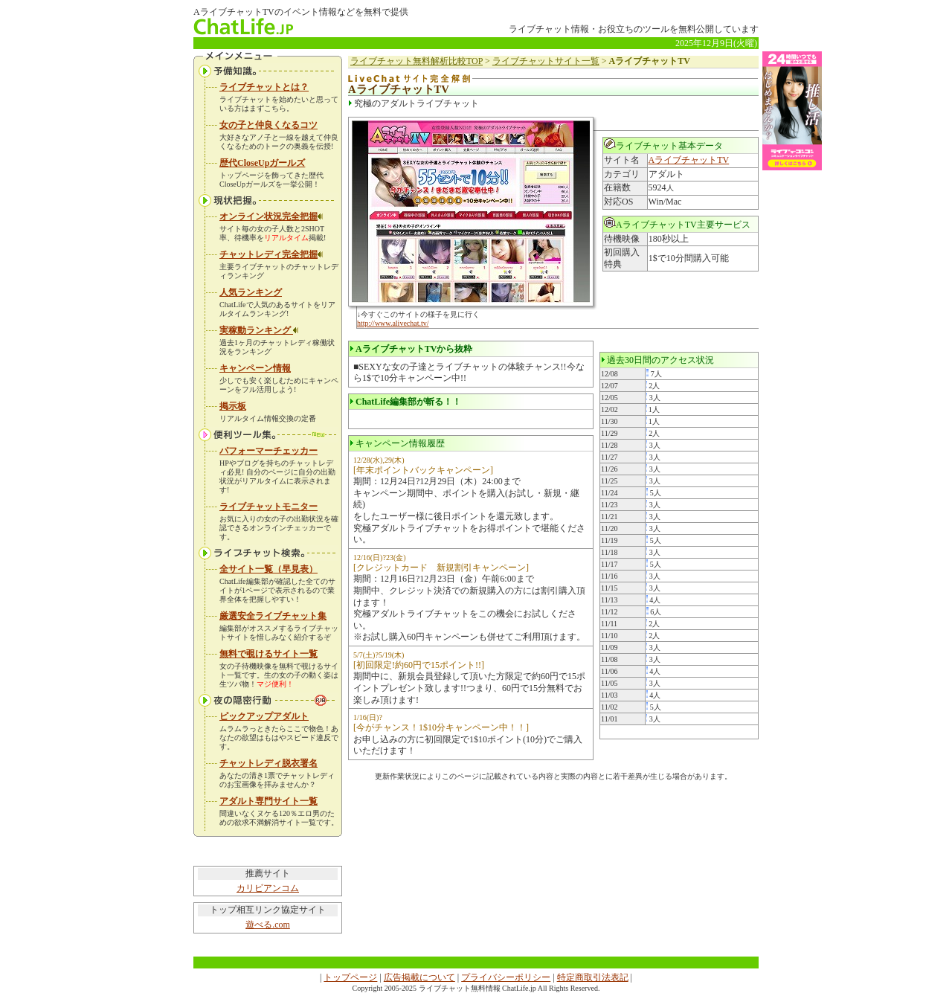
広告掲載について (419, 977)
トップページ (350, 977)
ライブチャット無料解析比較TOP (416, 61)
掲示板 (232, 406)
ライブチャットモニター (268, 506)
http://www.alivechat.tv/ (393, 323)
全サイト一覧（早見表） (268, 569)
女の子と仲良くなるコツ (268, 125)
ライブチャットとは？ (264, 87)
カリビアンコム (268, 888)
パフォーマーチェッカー (268, 451)
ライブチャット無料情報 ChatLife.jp (477, 988)
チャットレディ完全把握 (271, 254)
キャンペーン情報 (255, 368)
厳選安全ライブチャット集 (273, 616)
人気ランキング (250, 292)
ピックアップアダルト (264, 716)
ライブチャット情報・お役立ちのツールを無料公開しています (634, 29)
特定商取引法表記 (592, 977)
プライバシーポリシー (505, 977)
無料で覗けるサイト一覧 (268, 654)
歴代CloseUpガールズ (262, 163)
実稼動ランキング (259, 330)
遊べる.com (267, 924)
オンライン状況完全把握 (271, 216)
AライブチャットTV (689, 160)
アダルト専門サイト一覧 (268, 801)
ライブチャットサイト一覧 (545, 61)
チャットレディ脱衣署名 (268, 763)
